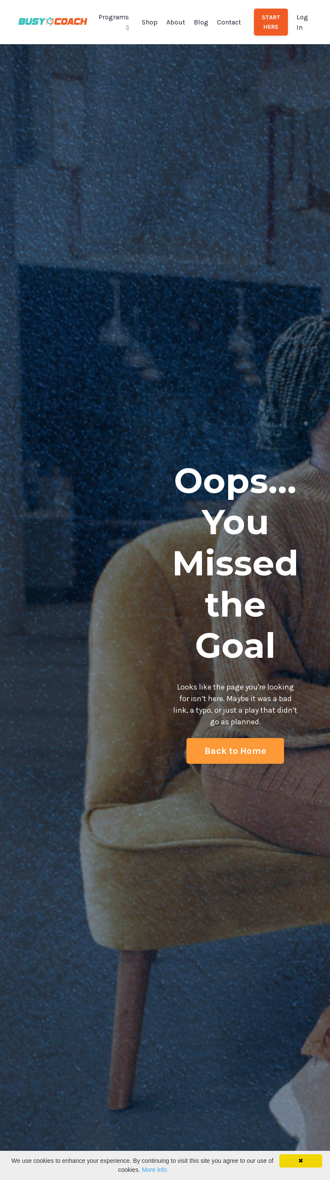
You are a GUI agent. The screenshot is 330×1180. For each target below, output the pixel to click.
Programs (113, 22)
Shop (150, 22)
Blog (201, 22)
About (175, 22)
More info (154, 1169)
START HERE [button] (271, 22)
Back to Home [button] (235, 750)
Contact (229, 22)
